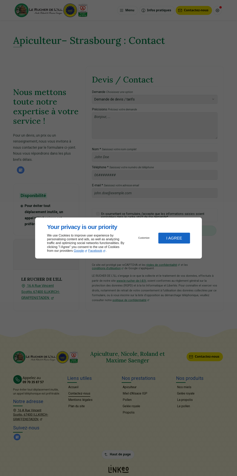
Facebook (95, 250)
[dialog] (118, 238)
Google (79, 250)
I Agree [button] (174, 238)
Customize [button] (144, 238)
